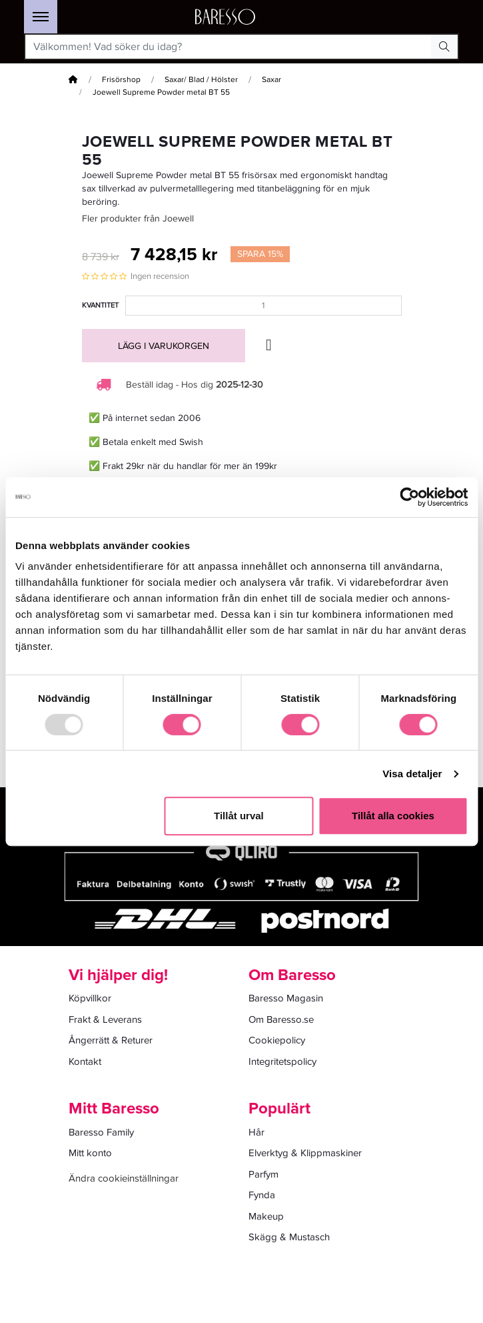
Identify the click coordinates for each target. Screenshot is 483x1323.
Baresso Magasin (285, 998)
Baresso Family (101, 1132)
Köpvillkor (90, 998)
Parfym (263, 1174)
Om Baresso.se (281, 1019)
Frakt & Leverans (105, 1019)
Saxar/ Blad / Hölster (201, 80)
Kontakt (85, 1061)
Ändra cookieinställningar (124, 1178)
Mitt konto (90, 1153)
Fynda (261, 1195)
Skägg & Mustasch (289, 1237)
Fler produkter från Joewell (138, 218)
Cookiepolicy (276, 1040)
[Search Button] (444, 47)
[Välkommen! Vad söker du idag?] (228, 47)
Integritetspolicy (282, 1061)
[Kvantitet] (263, 306)
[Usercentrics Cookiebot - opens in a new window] (409, 497)
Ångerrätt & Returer (111, 1040)
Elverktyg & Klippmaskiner (305, 1153)
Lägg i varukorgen (163, 346)
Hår (256, 1132)
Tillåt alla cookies (393, 815)
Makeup (266, 1216)
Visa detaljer (412, 773)
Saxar (271, 80)
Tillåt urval (239, 815)
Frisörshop (121, 80)
